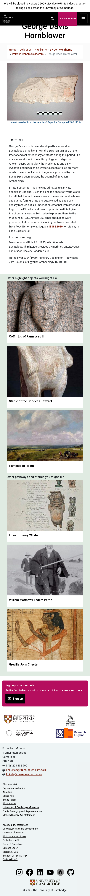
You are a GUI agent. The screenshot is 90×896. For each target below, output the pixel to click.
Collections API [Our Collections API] (11, 840)
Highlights (41, 49)
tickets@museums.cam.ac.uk (24, 774)
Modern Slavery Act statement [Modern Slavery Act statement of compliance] (19, 815)
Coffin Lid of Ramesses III (27, 336)
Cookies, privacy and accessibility (20, 828)
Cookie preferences (13, 832)
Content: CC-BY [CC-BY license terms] (11, 847)
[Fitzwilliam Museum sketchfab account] (61, 871)
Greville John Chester (24, 664)
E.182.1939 (56, 226)
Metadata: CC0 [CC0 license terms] (10, 851)
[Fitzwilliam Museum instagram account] (19, 871)
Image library (9, 799)
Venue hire (8, 795)
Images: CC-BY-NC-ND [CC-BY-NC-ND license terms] (15, 855)
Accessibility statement (15, 825)
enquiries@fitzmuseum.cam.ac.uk (26, 769)
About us (7, 792)
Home (12, 49)
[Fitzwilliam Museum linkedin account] (40, 871)
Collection (25, 49)
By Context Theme (61, 49)
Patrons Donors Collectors (28, 54)
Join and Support (67, 18)
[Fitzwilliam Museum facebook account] (30, 871)
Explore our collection (14, 788)
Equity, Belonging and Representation (22, 811)
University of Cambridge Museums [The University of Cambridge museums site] (21, 807)
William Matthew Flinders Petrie (30, 600)
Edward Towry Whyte (23, 535)
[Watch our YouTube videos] (50, 871)
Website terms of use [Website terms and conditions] (14, 836)
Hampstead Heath (21, 466)
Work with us (9, 803)
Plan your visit (10, 784)
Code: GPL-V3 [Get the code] (10, 859)
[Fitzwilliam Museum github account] (71, 871)
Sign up (15, 698)
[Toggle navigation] (83, 19)
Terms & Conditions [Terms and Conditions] (13, 844)
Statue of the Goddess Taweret (30, 401)
